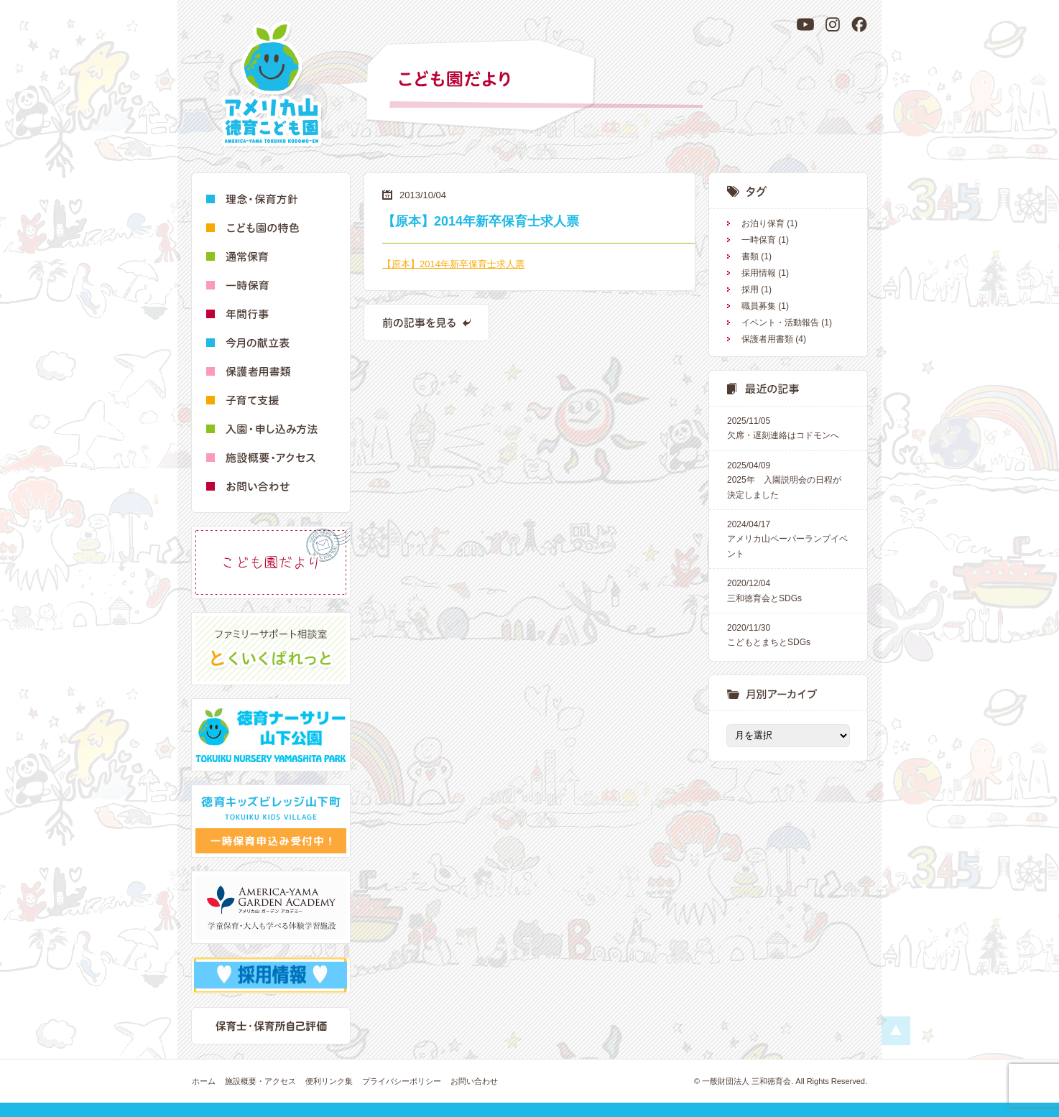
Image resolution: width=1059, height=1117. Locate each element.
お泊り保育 (763, 223)
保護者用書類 (767, 339)
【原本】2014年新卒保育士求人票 (453, 264)
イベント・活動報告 (780, 323)
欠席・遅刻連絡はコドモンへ (788, 427)
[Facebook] (859, 24)
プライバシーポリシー (401, 1081)
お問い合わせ (474, 1081)
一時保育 (758, 240)
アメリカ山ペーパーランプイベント (788, 538)
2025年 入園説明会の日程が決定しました (788, 479)
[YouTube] (805, 24)
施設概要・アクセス (260, 1081)
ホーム (204, 1081)
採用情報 (758, 273)
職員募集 (758, 306)
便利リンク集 (329, 1081)
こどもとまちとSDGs (788, 634)
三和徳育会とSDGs (788, 589)
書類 (750, 256)
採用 (750, 289)
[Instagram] (833, 24)
